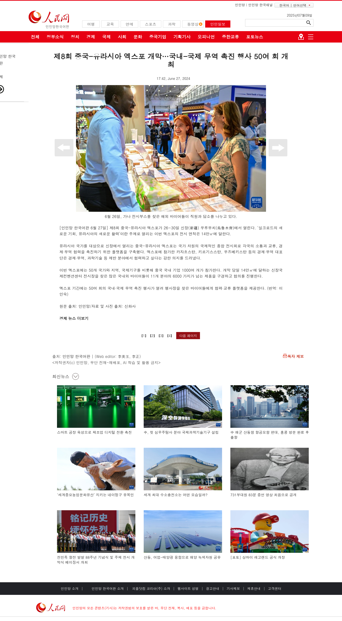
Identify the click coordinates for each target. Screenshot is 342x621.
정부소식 (55, 37)
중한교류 (230, 37)
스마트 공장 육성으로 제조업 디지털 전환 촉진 (94, 432)
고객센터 (274, 588)
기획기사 (181, 37)
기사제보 (233, 588)
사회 (122, 37)
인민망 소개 (70, 588)
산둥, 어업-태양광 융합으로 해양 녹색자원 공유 (182, 557)
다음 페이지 (188, 335)
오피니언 (206, 37)
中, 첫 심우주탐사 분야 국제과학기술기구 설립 (181, 432)
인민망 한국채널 (260, 4)
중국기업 (157, 37)
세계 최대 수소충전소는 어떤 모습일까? (176, 494)
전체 (35, 37)
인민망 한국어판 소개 (108, 588)
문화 (137, 37)
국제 (106, 37)
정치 (75, 37)
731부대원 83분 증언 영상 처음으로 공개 (263, 494)
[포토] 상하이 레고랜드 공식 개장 (257, 557)
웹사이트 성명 (188, 588)
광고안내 (212, 588)
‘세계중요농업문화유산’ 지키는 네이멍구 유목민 (95, 494)
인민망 (240, 4)
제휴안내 (254, 588)
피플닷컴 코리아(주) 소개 (150, 588)
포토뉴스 (254, 37)
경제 (90, 37)
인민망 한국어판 (76, 356)
